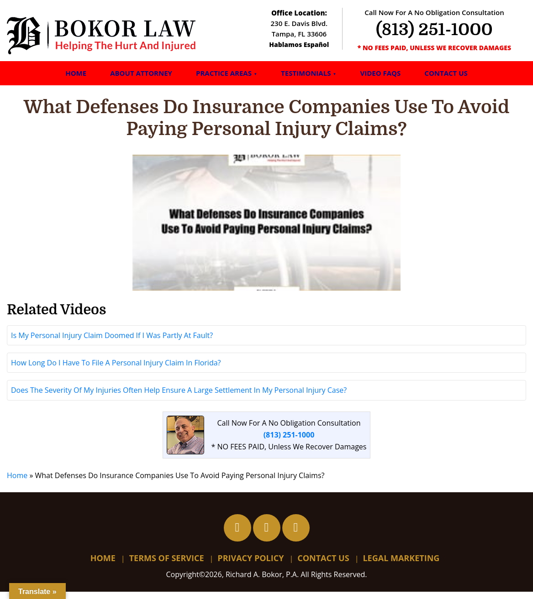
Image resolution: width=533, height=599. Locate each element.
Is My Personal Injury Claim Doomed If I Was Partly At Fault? (112, 343)
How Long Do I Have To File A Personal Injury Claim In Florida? (116, 370)
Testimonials (306, 73)
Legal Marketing (401, 565)
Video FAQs (380, 73)
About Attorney (141, 73)
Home (75, 73)
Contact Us (445, 73)
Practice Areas (224, 73)
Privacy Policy (250, 565)
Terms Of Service (166, 565)
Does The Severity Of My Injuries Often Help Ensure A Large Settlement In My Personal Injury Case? (179, 398)
